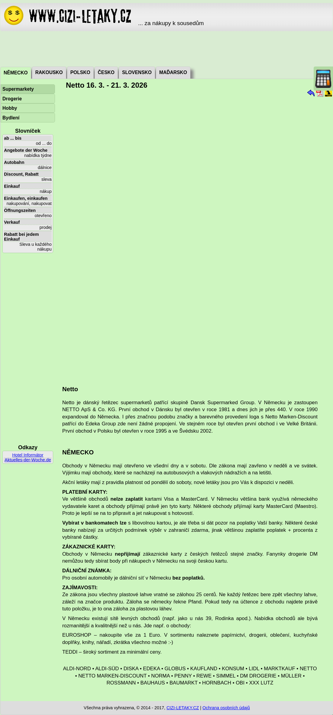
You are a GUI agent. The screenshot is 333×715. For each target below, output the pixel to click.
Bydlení (10, 117)
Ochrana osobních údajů (226, 707)
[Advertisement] (166, 48)
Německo (16, 72)
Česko (106, 72)
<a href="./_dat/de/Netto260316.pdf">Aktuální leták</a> (195, 235)
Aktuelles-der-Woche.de (28, 459)
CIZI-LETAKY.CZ (182, 707)
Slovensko (137, 72)
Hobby (9, 108)
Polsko (80, 72)
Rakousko (49, 72)
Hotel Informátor (27, 455)
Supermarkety (18, 89)
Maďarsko (173, 72)
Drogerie (12, 98)
